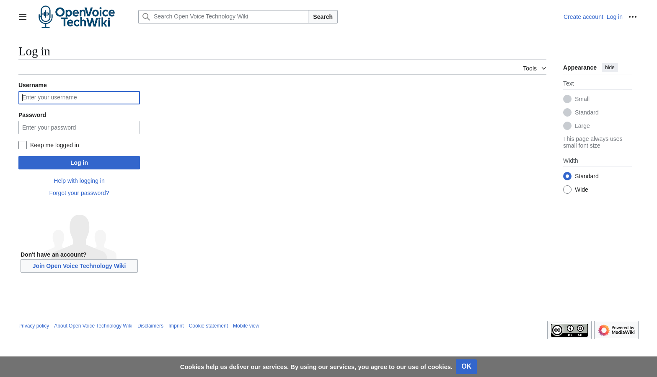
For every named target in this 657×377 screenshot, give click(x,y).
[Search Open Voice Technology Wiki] (223, 16)
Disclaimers (150, 326)
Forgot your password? (79, 193)
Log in (79, 162)
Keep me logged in (54, 145)
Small (582, 99)
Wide (581, 189)
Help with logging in (79, 180)
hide (610, 67)
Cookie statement (208, 326)
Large (582, 125)
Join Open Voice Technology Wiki (79, 266)
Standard (587, 112)
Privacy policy (33, 326)
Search (323, 16)
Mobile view (246, 326)
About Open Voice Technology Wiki (93, 326)
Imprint (176, 326)
